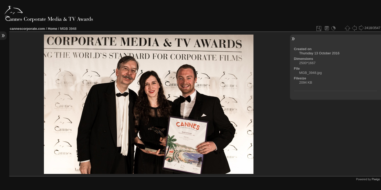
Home (52, 29)
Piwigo (376, 179)
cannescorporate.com (27, 29)
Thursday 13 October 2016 (319, 53)
